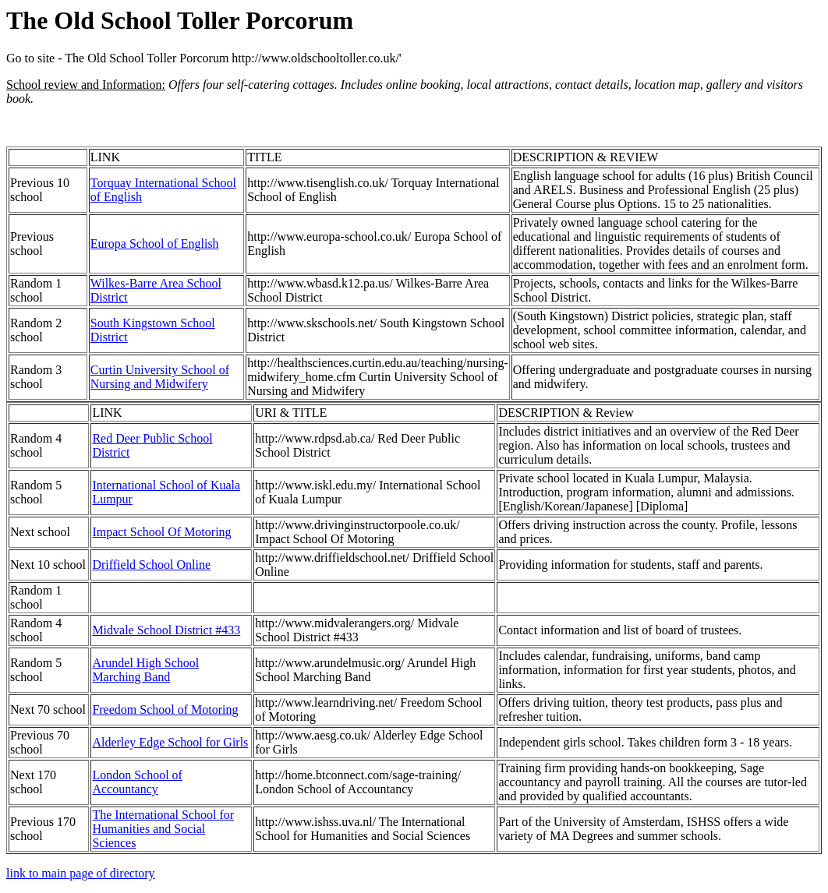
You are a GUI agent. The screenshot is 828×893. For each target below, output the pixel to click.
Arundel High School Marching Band (145, 669)
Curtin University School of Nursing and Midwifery (159, 376)
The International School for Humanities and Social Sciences (163, 828)
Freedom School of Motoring (165, 709)
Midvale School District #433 (166, 630)
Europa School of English (154, 243)
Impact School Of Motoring (161, 531)
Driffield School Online (151, 564)
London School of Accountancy (137, 782)
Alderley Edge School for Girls (170, 742)
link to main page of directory (80, 873)
